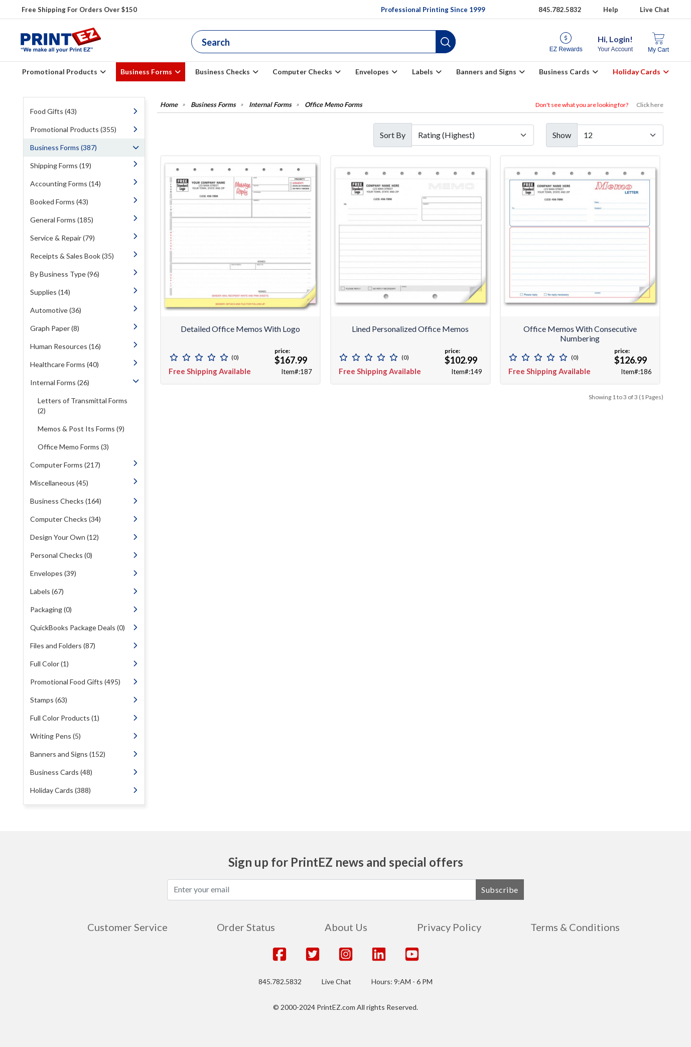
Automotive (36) (55, 310)
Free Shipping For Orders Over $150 (79, 10)
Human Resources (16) (65, 346)
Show (561, 135)
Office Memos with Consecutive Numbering (580, 333)
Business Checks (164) (65, 501)
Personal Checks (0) (61, 555)
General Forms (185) (61, 219)
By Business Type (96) (64, 274)
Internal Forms (270, 104)
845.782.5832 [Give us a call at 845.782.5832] (560, 10)
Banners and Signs (486, 71)
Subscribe (499, 889)
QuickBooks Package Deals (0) (77, 627)
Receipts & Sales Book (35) (72, 256)
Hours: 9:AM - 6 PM (402, 981)
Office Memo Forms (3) (73, 446)
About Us (346, 927)
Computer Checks (302, 71)
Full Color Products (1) (64, 718)
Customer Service (127, 927)
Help (610, 10)
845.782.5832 (280, 981)
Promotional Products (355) (73, 129)
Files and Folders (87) (62, 645)
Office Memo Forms (333, 104)
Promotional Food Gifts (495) (75, 681)
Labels (422, 71)
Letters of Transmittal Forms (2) (82, 405)
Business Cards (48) (61, 772)
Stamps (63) (48, 699)
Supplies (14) (50, 292)
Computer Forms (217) (65, 464)
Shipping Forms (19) (60, 165)
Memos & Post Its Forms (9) (81, 428)
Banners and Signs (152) (67, 754)
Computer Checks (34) (65, 519)
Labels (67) (47, 591)
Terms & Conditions (575, 927)
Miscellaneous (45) (59, 483)
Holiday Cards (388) (60, 790)
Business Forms (146, 71)
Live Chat (654, 10)
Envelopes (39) (53, 573)
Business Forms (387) (63, 147)
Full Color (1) (49, 663)
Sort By (392, 135)
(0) (235, 357)
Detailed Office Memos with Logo (240, 328)
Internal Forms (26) (59, 382)
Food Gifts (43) (53, 111)
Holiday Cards (636, 71)
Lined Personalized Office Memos (410, 328)
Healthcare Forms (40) (64, 364)
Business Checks (222, 71)
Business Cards (564, 71)
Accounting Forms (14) (65, 183)
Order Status (246, 927)
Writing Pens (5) (55, 736)
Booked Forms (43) (59, 201)
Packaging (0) (51, 609)
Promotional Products (59, 71)
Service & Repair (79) (62, 238)
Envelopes (372, 71)
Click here (649, 104)
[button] (446, 41)
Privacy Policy (449, 927)
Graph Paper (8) (54, 328)
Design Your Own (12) (64, 537)
